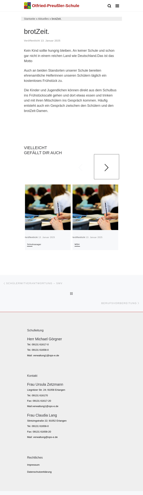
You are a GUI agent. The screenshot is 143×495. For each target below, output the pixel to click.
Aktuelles (43, 18)
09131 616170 (40, 395)
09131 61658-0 (40, 349)
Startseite (29, 18)
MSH (77, 244)
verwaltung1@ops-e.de (46, 355)
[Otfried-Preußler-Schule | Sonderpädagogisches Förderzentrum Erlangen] (27, 5)
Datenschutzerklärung (39, 471)
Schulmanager (34, 244)
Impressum (33, 464)
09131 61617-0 (40, 344)
